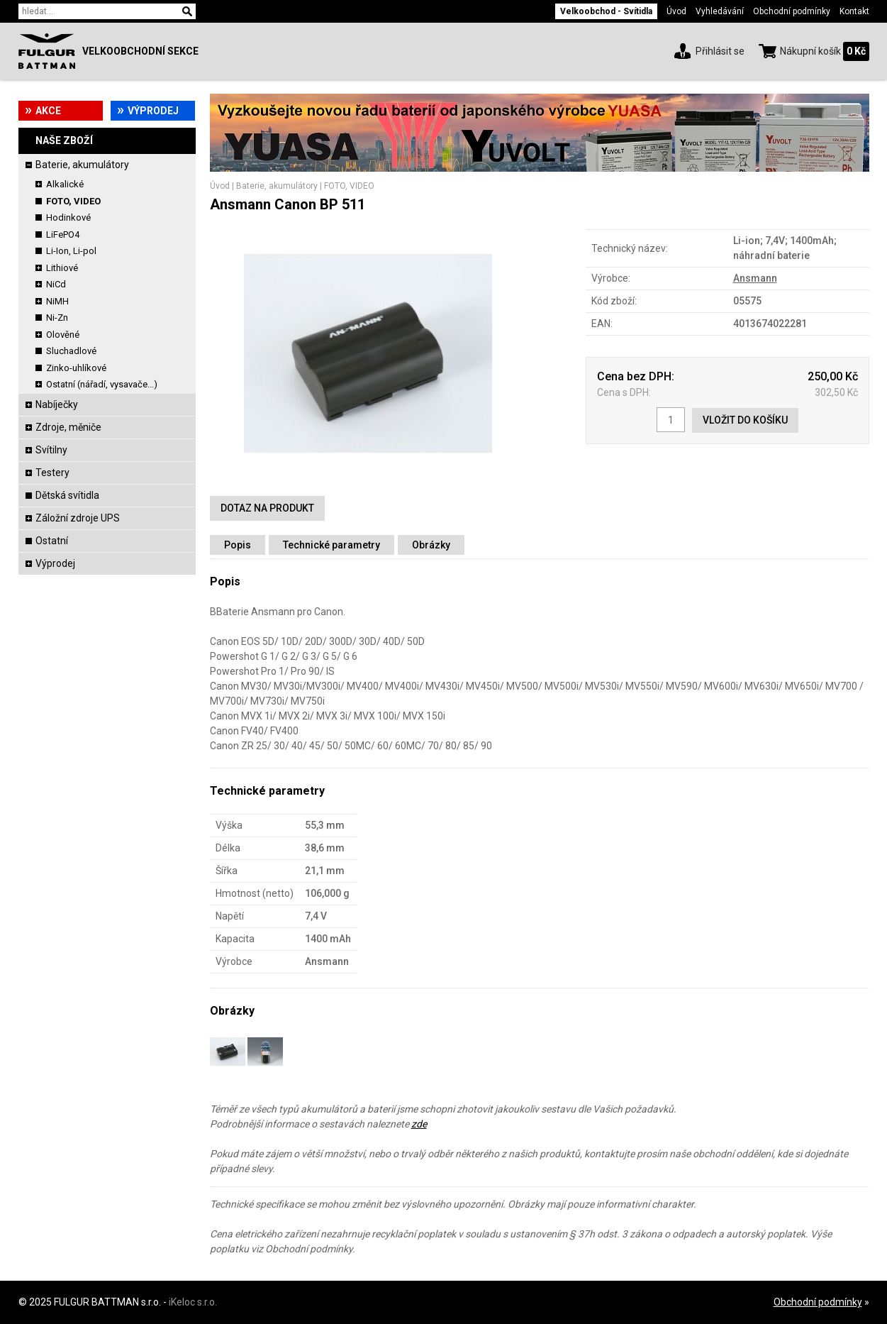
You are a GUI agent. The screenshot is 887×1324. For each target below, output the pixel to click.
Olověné (62, 334)
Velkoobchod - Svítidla (606, 11)
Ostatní (51, 540)
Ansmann (755, 278)
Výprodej (153, 110)
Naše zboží (64, 140)
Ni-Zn (57, 317)
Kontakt (854, 11)
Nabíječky (56, 404)
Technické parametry (331, 545)
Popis (237, 545)
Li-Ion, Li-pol (71, 251)
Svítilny (51, 450)
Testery (52, 472)
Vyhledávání (720, 11)
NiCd (56, 284)
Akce (48, 110)
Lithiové (62, 268)
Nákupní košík (810, 51)
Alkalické (65, 184)
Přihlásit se (720, 51)
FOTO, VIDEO (73, 201)
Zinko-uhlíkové (76, 368)
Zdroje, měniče (68, 427)
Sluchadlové (71, 351)
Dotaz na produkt (267, 508)
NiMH (57, 301)
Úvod (676, 11)
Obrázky (431, 545)
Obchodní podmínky (791, 11)
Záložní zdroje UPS (77, 518)
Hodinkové (68, 217)
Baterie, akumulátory (82, 164)
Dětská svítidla (67, 495)
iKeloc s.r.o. (193, 1302)
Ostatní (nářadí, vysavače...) (101, 384)
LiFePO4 (62, 234)
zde (419, 1124)
